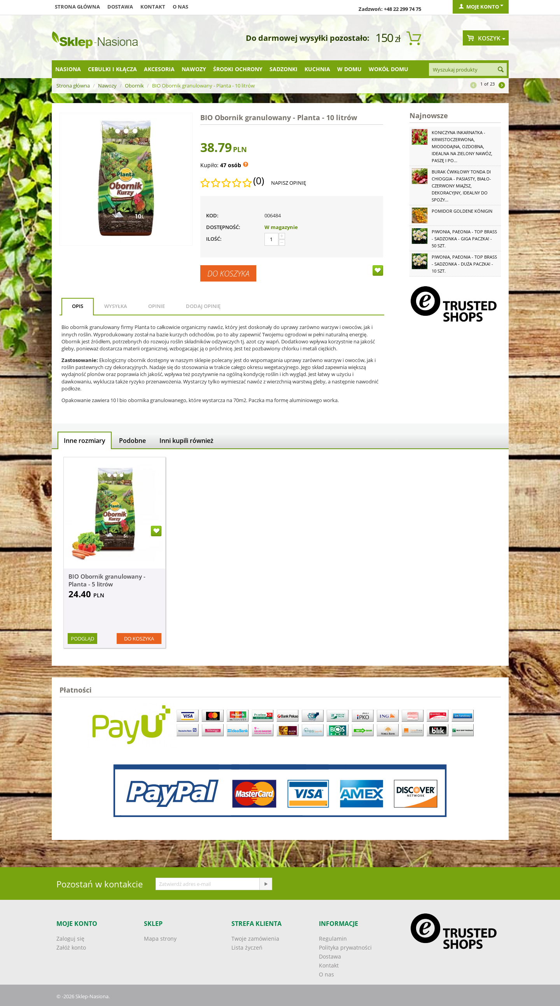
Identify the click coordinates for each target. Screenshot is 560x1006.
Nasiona (68, 69)
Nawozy (194, 69)
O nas (180, 6)
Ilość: (214, 238)
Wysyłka (115, 306)
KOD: (212, 215)
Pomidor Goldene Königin (462, 211)
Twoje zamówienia (255, 938)
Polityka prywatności (345, 947)
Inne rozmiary (84, 440)
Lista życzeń (246, 947)
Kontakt (152, 6)
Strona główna (77, 6)
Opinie (156, 306)
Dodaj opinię (203, 306)
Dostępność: (223, 227)
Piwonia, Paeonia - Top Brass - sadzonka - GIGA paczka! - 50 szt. (464, 238)
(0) (258, 181)
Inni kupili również (186, 440)
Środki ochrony (237, 69)
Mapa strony (160, 938)
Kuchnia (317, 69)
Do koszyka (228, 273)
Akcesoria (159, 69)
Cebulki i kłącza (112, 69)
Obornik (134, 85)
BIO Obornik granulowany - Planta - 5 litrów (106, 580)
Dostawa (120, 6)
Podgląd (82, 638)
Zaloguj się (70, 938)
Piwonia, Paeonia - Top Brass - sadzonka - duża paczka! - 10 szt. (464, 264)
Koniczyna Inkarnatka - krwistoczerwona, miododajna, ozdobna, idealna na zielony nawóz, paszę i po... (462, 146)
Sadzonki (284, 69)
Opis (77, 306)
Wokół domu (388, 69)
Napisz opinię (288, 182)
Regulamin (333, 938)
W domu (349, 69)
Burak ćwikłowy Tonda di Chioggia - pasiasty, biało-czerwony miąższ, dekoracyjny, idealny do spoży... (461, 186)
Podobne (132, 440)
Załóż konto (71, 947)
